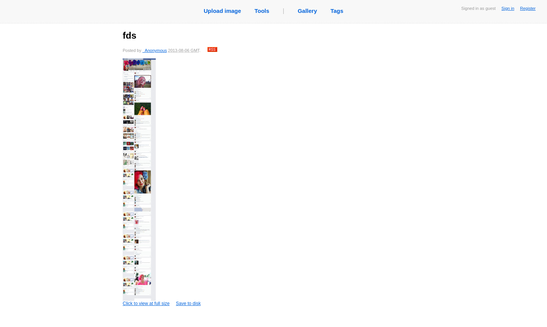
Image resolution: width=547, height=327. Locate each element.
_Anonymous (154, 50)
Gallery (307, 11)
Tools (262, 11)
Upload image (222, 11)
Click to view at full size (146, 182)
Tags (336, 11)
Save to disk (188, 303)
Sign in (507, 8)
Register (528, 8)
